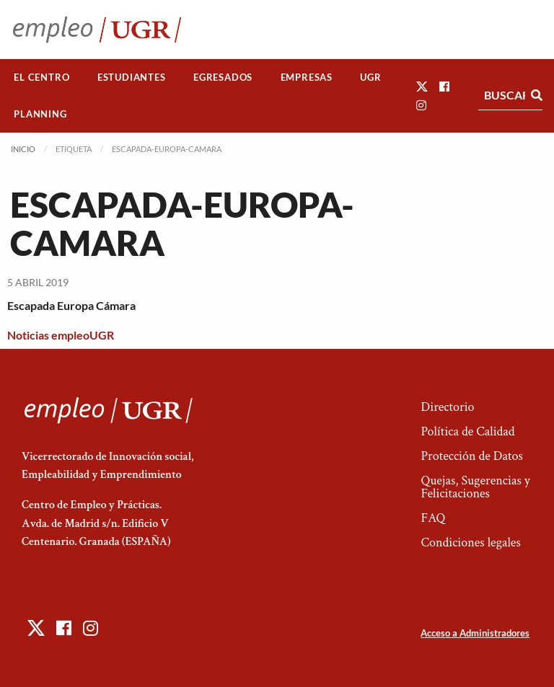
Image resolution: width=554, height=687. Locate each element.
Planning (40, 114)
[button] (422, 86)
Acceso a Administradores (475, 633)
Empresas (307, 77)
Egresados (222, 77)
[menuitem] (42, 77)
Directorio (447, 407)
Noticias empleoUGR (60, 335)
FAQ (433, 518)
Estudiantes (131, 77)
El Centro (41, 77)
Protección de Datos (471, 456)
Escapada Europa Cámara (71, 305)
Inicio (23, 149)
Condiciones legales (470, 542)
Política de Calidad (467, 431)
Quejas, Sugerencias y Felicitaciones (475, 487)
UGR (370, 77)
